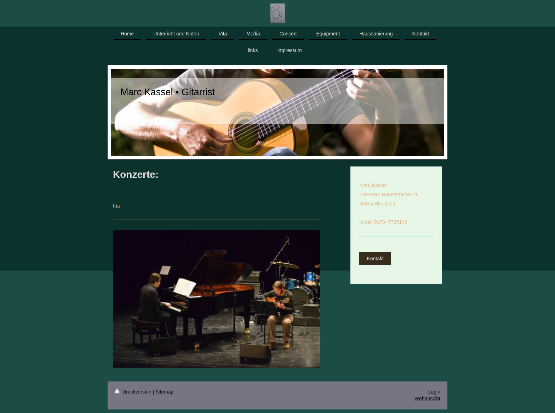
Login (434, 392)
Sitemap (164, 392)
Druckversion (134, 392)
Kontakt (375, 258)
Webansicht (427, 398)
